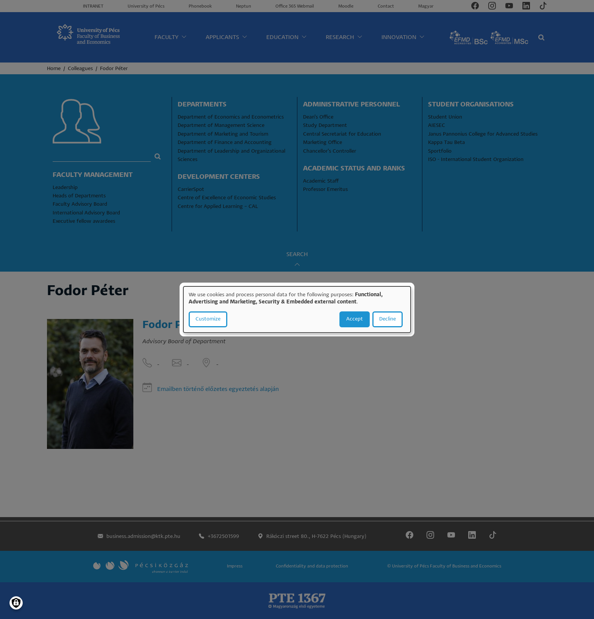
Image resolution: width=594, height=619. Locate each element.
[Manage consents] (16, 603)
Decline (387, 319)
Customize (207, 319)
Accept (354, 319)
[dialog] (297, 309)
